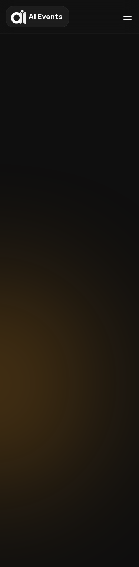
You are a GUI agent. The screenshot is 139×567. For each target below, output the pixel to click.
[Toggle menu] (127, 16)
